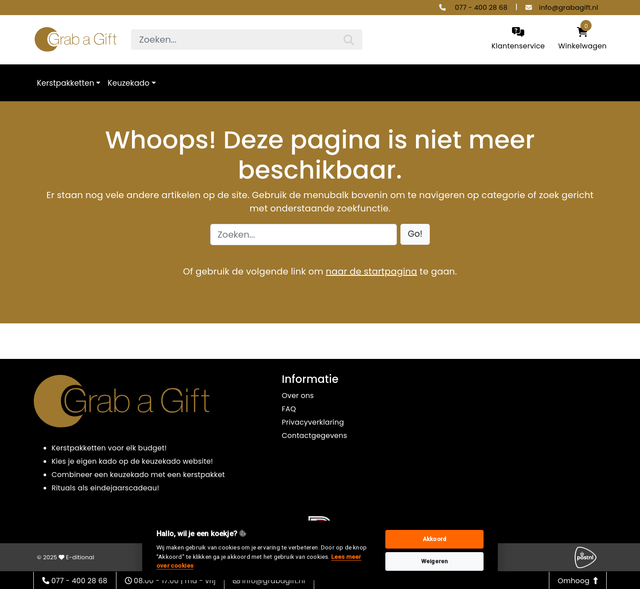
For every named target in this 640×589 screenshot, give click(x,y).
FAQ (289, 409)
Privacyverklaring (313, 422)
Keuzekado (128, 83)
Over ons (298, 395)
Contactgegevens (314, 435)
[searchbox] (246, 39)
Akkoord (434, 539)
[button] (415, 234)
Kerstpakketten (65, 83)
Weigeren (434, 561)
